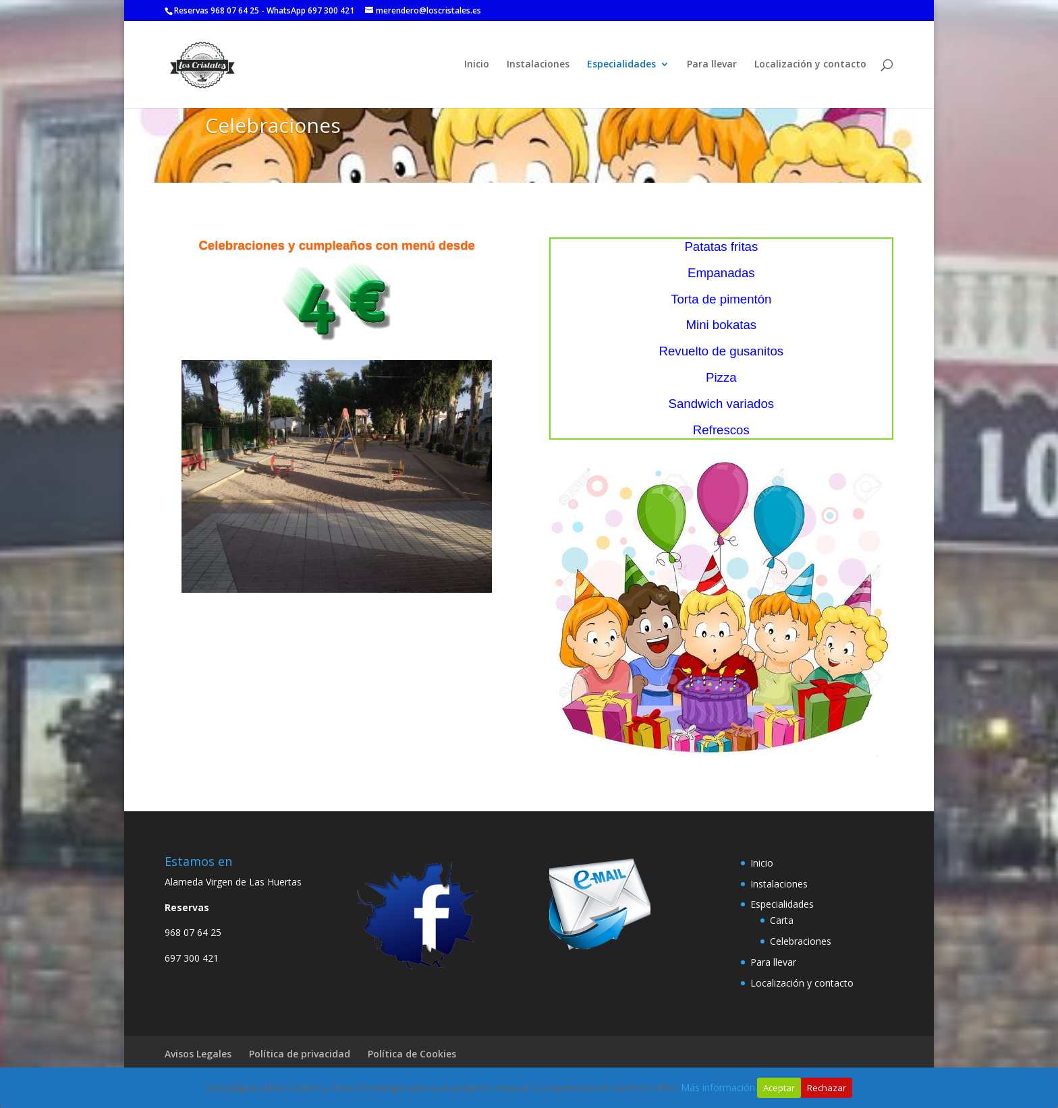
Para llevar (712, 64)
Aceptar (779, 1088)
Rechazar (826, 1088)
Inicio (476, 64)
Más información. (719, 1087)
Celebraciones (800, 941)
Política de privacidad (299, 1053)
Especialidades (621, 64)
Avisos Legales (198, 1053)
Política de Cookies (412, 1053)
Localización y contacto (810, 64)
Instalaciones (538, 64)
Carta (782, 920)
